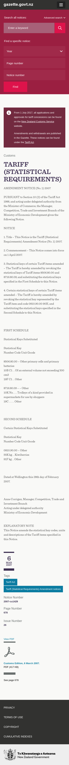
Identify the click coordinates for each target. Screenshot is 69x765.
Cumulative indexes (18, 736)
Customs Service (37, 121)
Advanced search (54, 17)
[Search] (60, 28)
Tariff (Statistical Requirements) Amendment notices (33, 589)
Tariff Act (29, 142)
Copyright (11, 726)
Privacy (9, 707)
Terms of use (13, 717)
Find (15, 86)
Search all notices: (15, 17)
